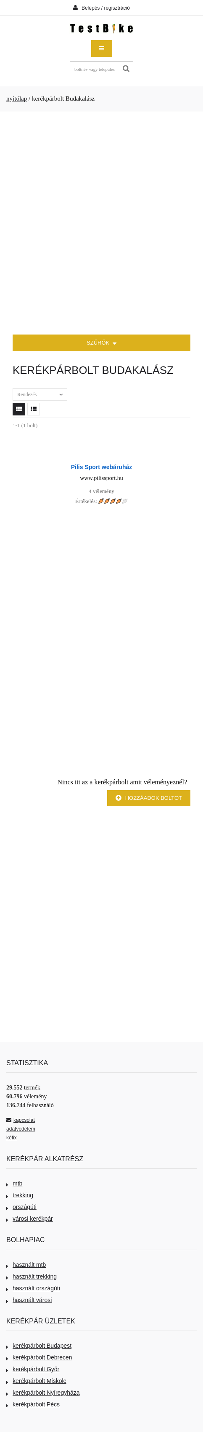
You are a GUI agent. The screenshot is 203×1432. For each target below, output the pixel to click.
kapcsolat (20, 1120)
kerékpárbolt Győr (32, 1369)
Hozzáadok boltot (149, 798)
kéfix (11, 1138)
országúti (21, 1207)
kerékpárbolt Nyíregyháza (43, 1392)
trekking (19, 1195)
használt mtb (26, 1264)
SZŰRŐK (101, 343)
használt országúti (33, 1288)
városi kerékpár (29, 1218)
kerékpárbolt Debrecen (39, 1357)
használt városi (29, 1300)
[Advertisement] (101, 223)
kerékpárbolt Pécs (33, 1404)
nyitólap (16, 98)
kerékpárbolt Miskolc (36, 1381)
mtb (14, 1183)
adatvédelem (20, 1129)
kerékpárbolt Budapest (38, 1345)
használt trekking (31, 1276)
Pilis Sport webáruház (101, 467)
